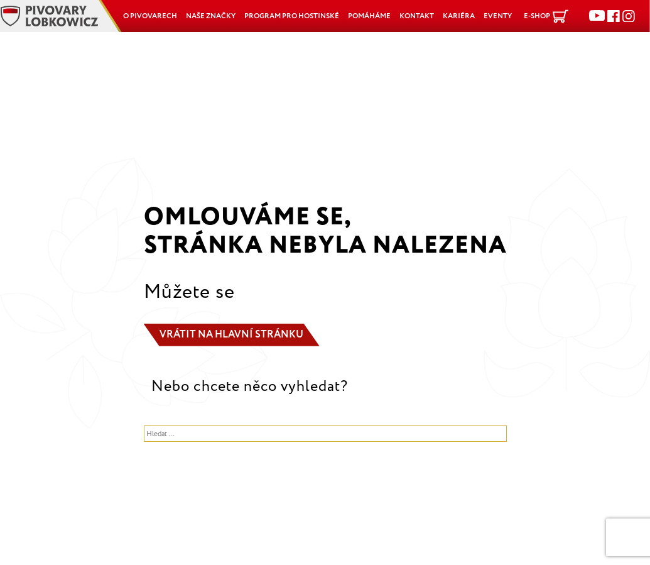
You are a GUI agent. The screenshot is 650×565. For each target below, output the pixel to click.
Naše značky (211, 16)
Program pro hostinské (291, 16)
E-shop (537, 16)
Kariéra (459, 16)
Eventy (498, 16)
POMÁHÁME (369, 16)
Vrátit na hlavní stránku (231, 334)
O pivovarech (150, 16)
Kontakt (416, 16)
